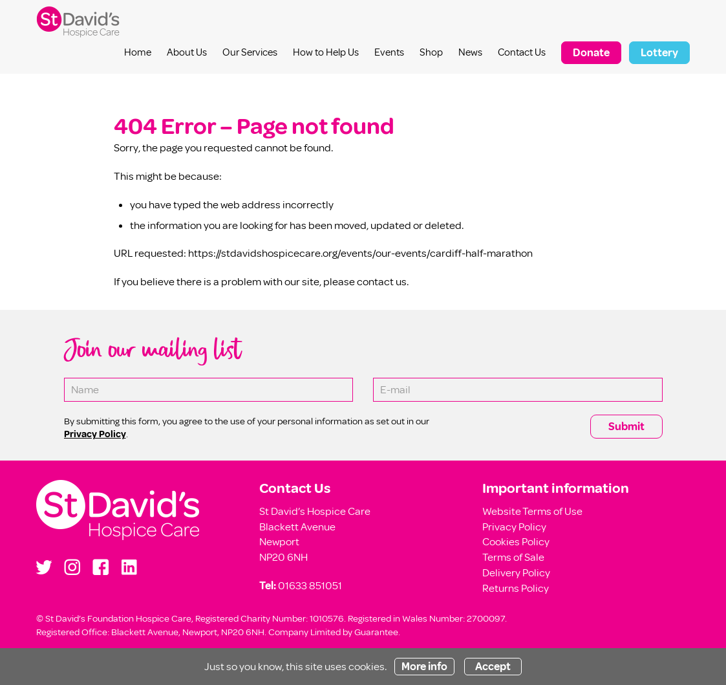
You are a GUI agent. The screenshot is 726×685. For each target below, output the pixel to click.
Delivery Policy (516, 573)
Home (137, 52)
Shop (431, 52)
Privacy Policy (514, 527)
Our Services (249, 52)
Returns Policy (515, 588)
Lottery (659, 53)
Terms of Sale (513, 557)
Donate (591, 53)
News (470, 52)
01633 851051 (310, 586)
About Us (187, 52)
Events (389, 52)
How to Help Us (326, 52)
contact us (382, 281)
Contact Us (522, 52)
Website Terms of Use (532, 511)
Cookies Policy (516, 542)
